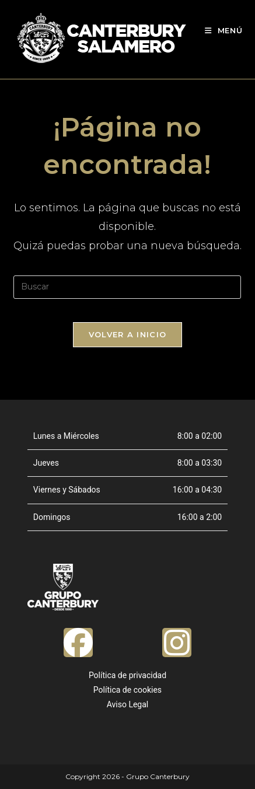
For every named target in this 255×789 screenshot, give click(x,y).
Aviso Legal (128, 704)
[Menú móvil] (224, 30)
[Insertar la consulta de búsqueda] (127, 287)
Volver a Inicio (128, 334)
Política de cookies (127, 689)
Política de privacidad (127, 675)
